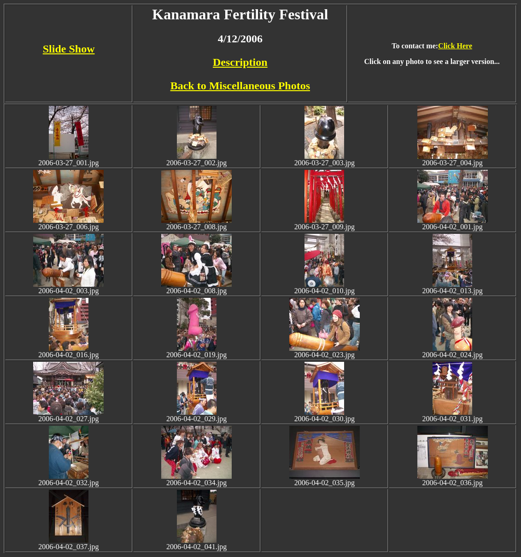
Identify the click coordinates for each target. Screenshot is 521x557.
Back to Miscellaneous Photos (240, 86)
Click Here (455, 46)
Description (240, 62)
